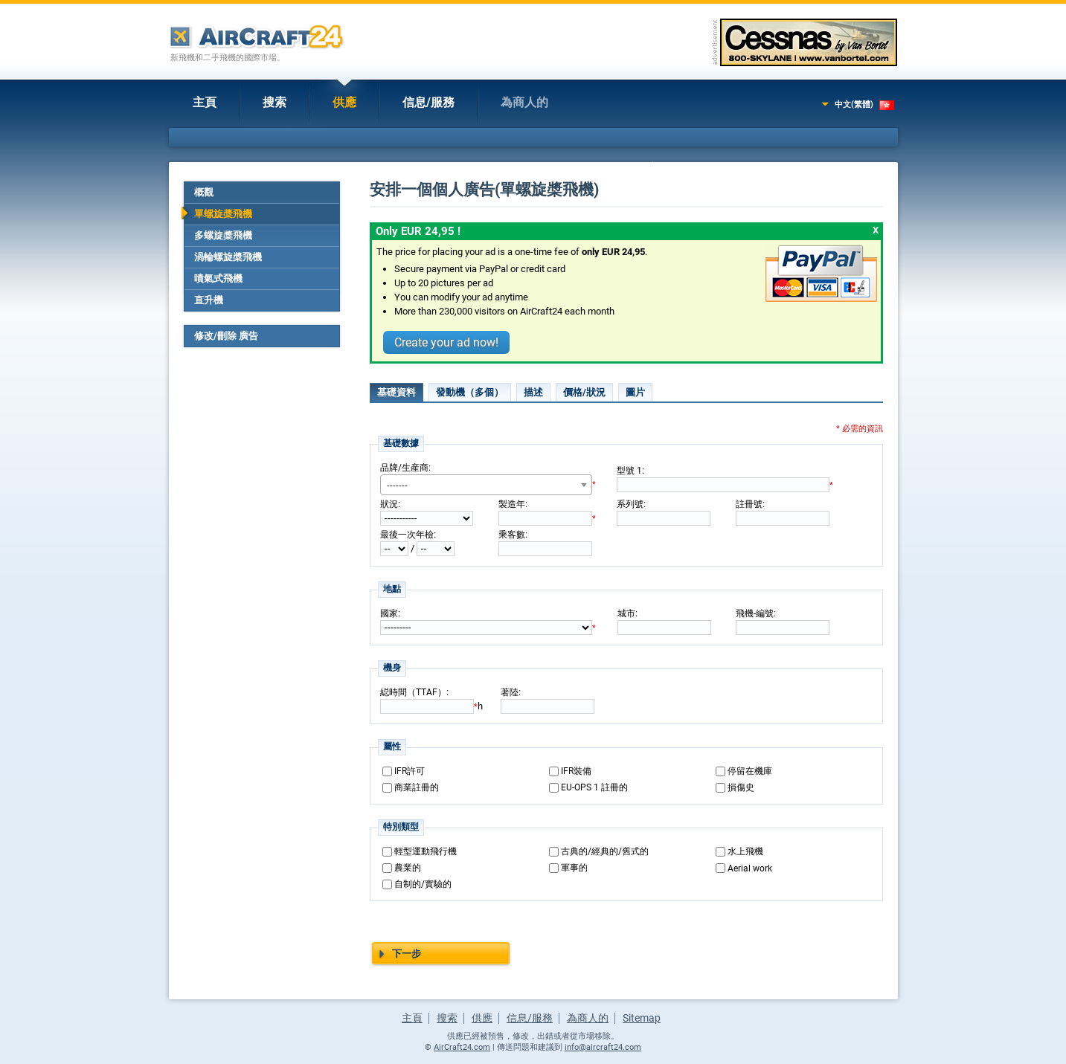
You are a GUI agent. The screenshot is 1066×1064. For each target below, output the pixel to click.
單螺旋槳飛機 (223, 213)
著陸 (509, 692)
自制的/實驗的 (423, 884)
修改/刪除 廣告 (226, 335)
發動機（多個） (470, 392)
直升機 (208, 300)
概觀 (203, 192)
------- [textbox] (397, 485)
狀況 (389, 504)
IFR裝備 (576, 771)
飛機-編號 (755, 613)
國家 (389, 613)
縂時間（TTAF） (413, 692)
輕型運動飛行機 (425, 851)
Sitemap (642, 1018)
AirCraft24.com (462, 1047)
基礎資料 (396, 392)
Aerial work (750, 868)
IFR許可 (409, 771)
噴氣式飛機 (218, 278)
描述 (533, 392)
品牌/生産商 (404, 467)
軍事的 (574, 868)
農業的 (407, 868)
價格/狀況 (584, 392)
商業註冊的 (416, 787)
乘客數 (511, 534)
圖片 (635, 392)
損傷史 (741, 787)
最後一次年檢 (407, 534)
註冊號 (749, 504)
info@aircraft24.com (603, 1047)
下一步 (406, 953)
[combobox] (486, 484)
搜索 (274, 102)
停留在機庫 (750, 771)
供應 (344, 102)
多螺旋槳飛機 (223, 235)
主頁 (204, 102)
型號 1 (629, 470)
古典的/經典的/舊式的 (605, 851)
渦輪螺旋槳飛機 (228, 256)
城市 (626, 613)
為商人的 (524, 102)
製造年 (511, 504)
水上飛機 (745, 851)
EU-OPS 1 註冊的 (594, 787)
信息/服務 (428, 102)
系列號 (630, 504)
